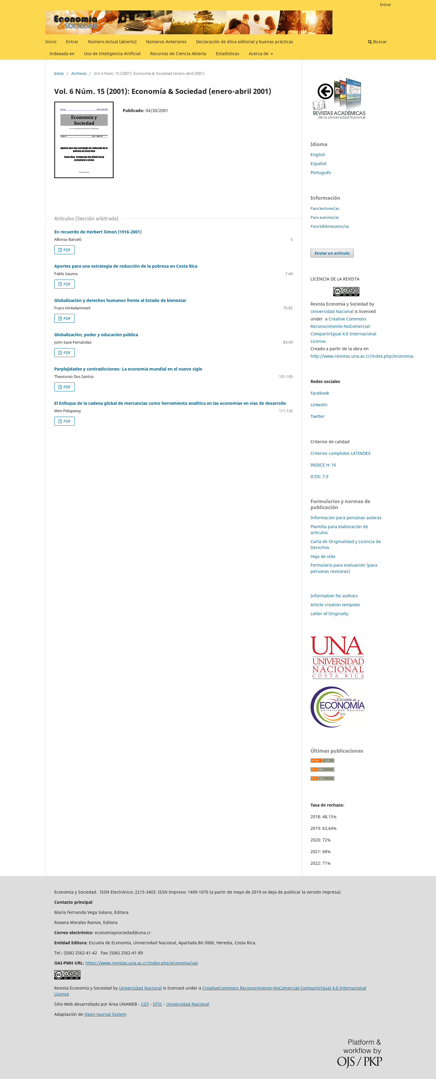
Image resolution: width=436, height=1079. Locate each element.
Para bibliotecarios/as (330, 226)
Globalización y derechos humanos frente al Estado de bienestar (120, 300)
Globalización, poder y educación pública (96, 334)
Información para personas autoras (346, 517)
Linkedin (319, 404)
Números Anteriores (166, 41)
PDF (67, 249)
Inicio (50, 41)
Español (318, 163)
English (318, 154)
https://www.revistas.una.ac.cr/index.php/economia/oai (142, 963)
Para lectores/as (325, 208)
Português (321, 172)
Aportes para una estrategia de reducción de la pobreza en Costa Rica (125, 266)
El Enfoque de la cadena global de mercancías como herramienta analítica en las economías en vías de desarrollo (170, 403)
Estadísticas (227, 53)
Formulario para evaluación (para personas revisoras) (344, 568)
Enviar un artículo (332, 253)
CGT (145, 1004)
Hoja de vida (323, 556)
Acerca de (259, 53)
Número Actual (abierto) (112, 41)
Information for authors (334, 596)
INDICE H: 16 (323, 465)
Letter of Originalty (329, 613)
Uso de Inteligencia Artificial (112, 53)
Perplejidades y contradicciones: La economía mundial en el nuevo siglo (128, 369)
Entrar (72, 41)
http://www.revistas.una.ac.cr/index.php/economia (362, 356)
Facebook (320, 393)
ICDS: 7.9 (319, 476)
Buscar (377, 41)
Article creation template (335, 604)
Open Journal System (105, 1014)
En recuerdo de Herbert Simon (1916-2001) (98, 232)
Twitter (318, 416)
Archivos (78, 73)
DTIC (157, 1004)
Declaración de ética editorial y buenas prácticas (244, 41)
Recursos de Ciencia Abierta (178, 53)
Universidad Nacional (332, 311)
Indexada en (62, 53)
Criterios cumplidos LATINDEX (340, 453)
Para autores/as (325, 217)
